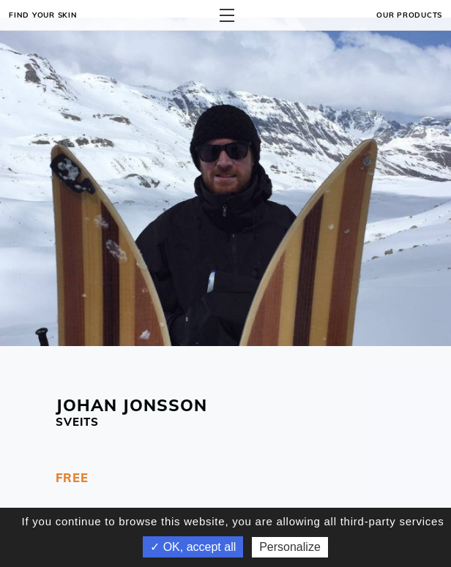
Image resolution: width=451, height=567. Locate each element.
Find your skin (43, 14)
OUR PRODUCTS (409, 14)
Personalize (290, 547)
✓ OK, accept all (193, 547)
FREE (72, 477)
